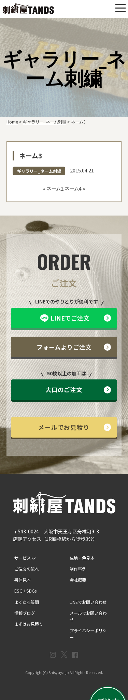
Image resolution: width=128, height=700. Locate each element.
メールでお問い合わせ (88, 616)
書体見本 (22, 580)
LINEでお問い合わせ (88, 602)
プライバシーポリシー (88, 633)
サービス (24, 558)
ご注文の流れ (26, 569)
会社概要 (78, 580)
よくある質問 (26, 602)
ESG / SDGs (25, 591)
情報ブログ (24, 613)
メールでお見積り (74, 427)
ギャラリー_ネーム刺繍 (39, 171)
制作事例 (78, 569)
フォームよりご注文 (74, 347)
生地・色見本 (82, 558)
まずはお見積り (28, 624)
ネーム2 (54, 188)
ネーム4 (73, 188)
